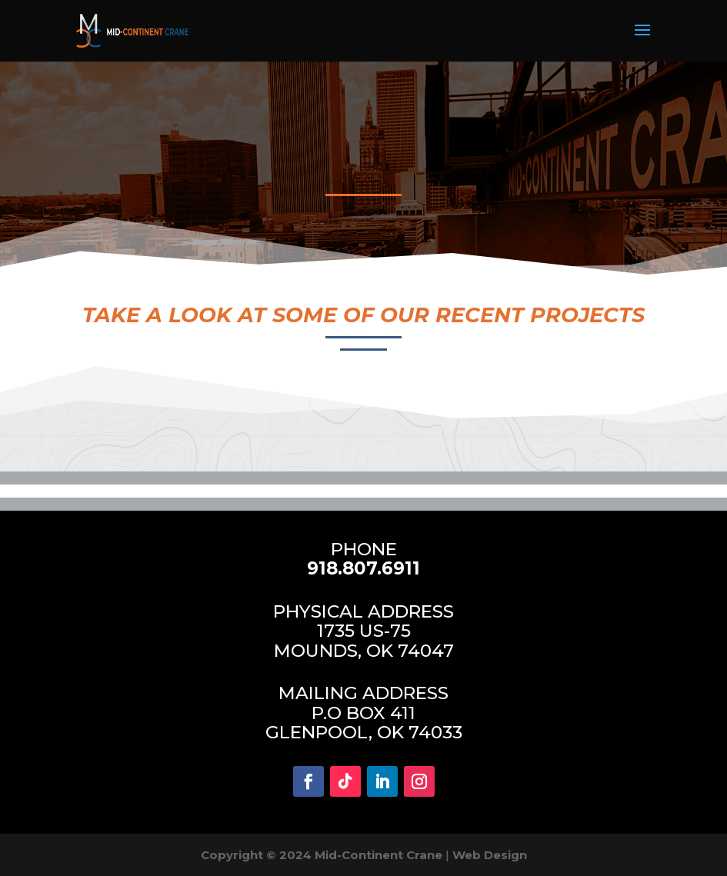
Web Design (489, 855)
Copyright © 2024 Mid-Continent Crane (321, 855)
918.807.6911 (363, 568)
